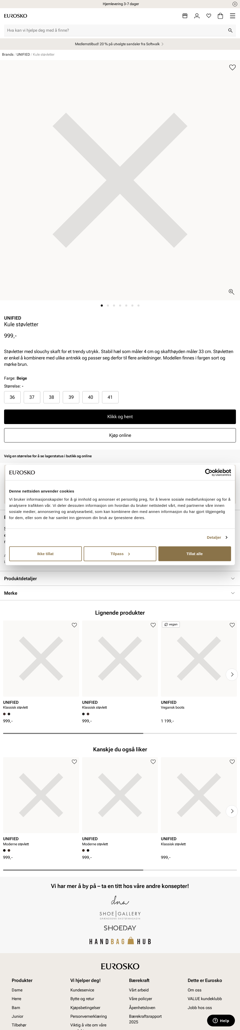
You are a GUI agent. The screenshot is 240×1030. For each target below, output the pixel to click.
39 (71, 397)
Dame (17, 990)
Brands (8, 54)
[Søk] (230, 30)
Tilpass (120, 553)
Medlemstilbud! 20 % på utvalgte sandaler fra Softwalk (120, 44)
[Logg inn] (197, 15)
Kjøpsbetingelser (85, 1007)
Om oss (194, 990)
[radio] (12, 397)
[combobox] (116, 30)
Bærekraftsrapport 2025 (145, 1019)
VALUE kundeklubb (205, 998)
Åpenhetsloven (142, 1007)
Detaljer (214, 537)
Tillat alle (194, 553)
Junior (17, 1016)
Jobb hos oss (200, 1007)
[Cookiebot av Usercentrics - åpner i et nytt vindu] (208, 472)
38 (51, 397)
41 (110, 397)
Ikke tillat (45, 553)
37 (31, 397)
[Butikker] (185, 15)
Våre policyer (140, 998)
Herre (16, 998)
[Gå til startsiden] (15, 16)
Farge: (15, 378)
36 (12, 397)
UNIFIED (23, 54)
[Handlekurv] (220, 15)
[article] (41, 667)
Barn (16, 1007)
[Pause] (235, 4)
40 (90, 397)
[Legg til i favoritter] (232, 67)
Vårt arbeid (139, 990)
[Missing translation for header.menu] (232, 15)
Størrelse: (12, 386)
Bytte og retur (82, 998)
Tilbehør (19, 1025)
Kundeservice (82, 990)
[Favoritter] (208, 15)
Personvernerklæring (88, 1016)
